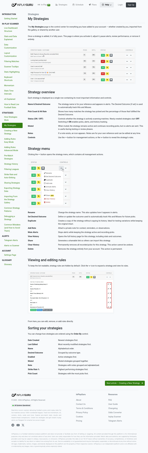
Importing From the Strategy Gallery (10, 199)
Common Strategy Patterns (12, 209)
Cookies (79, 417)
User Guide (113, 404)
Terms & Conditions (84, 408)
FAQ (110, 400)
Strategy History (11, 164)
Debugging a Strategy (9, 218)
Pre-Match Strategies (8, 157)
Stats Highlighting (12, 72)
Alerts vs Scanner (11, 245)
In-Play (44, 5)
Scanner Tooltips (11, 67)
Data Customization (10, 46)
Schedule (78, 5)
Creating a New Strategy (10, 132)
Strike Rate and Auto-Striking (10, 176)
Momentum (9, 85)
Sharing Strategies (12, 183)
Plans (93, 5)
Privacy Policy (82, 412)
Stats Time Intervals (8, 92)
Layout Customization (10, 54)
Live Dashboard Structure (10, 29)
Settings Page (10, 255)
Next (125, 383)
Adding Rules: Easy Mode (10, 140)
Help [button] (106, 5)
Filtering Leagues (11, 169)
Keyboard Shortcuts (8, 78)
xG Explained (9, 99)
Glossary (8, 264)
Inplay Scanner (114, 417)
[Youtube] (18, 425)
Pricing (79, 421)
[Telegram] (12, 425)
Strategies (61, 5)
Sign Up (131, 5)
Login (120, 5)
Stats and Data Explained (10, 38)
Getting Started (10, 19)
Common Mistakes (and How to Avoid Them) (12, 228)
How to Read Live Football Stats (11, 106)
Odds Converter (115, 412)
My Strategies (10, 125)
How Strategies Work (10, 118)
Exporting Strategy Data (12, 189)
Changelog (113, 408)
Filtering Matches (11, 61)
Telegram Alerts (11, 240)
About (78, 400)
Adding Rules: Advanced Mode (11, 149)
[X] (23, 425)
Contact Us (81, 404)
